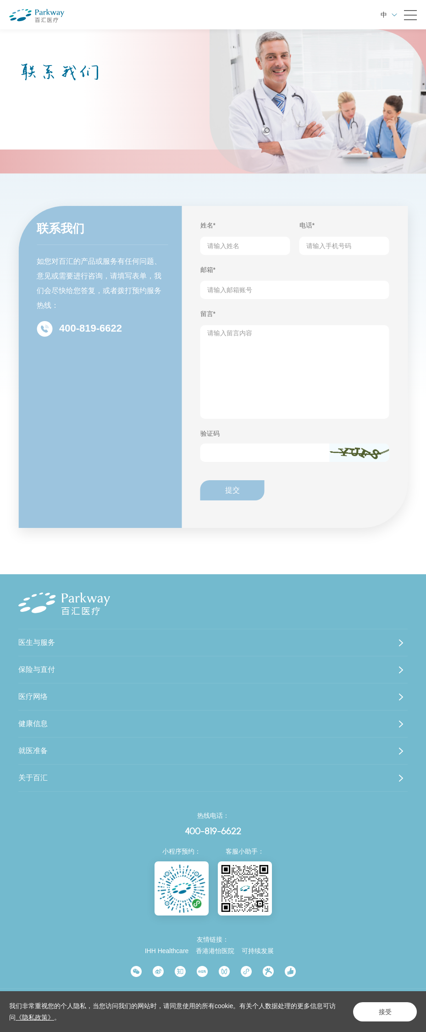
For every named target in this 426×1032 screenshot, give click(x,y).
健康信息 (33, 723)
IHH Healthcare (167, 950)
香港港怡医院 (215, 950)
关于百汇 (33, 778)
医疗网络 (33, 696)
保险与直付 (36, 669)
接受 (384, 1011)
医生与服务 (36, 642)
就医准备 (33, 751)
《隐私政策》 (35, 1017)
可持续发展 (258, 950)
